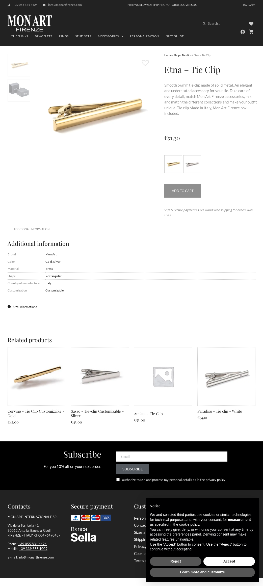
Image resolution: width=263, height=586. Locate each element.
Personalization (144, 36)
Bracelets (43, 36)
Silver (57, 261)
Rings (64, 36)
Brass (49, 268)
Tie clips (187, 55)
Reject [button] (175, 561)
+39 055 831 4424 (32, 544)
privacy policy (215, 480)
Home (168, 55)
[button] (143, 60)
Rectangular (53, 276)
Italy (48, 283)
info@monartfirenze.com (36, 557)
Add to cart (183, 191)
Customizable (54, 290)
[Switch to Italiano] (249, 5)
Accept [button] (229, 561)
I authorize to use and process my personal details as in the (172, 480)
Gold (48, 261)
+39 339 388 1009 (33, 549)
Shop (177, 55)
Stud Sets (83, 36)
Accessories (110, 36)
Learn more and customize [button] (202, 572)
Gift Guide (175, 36)
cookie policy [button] (189, 524)
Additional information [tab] (31, 229)
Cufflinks (19, 36)
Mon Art (51, 254)
